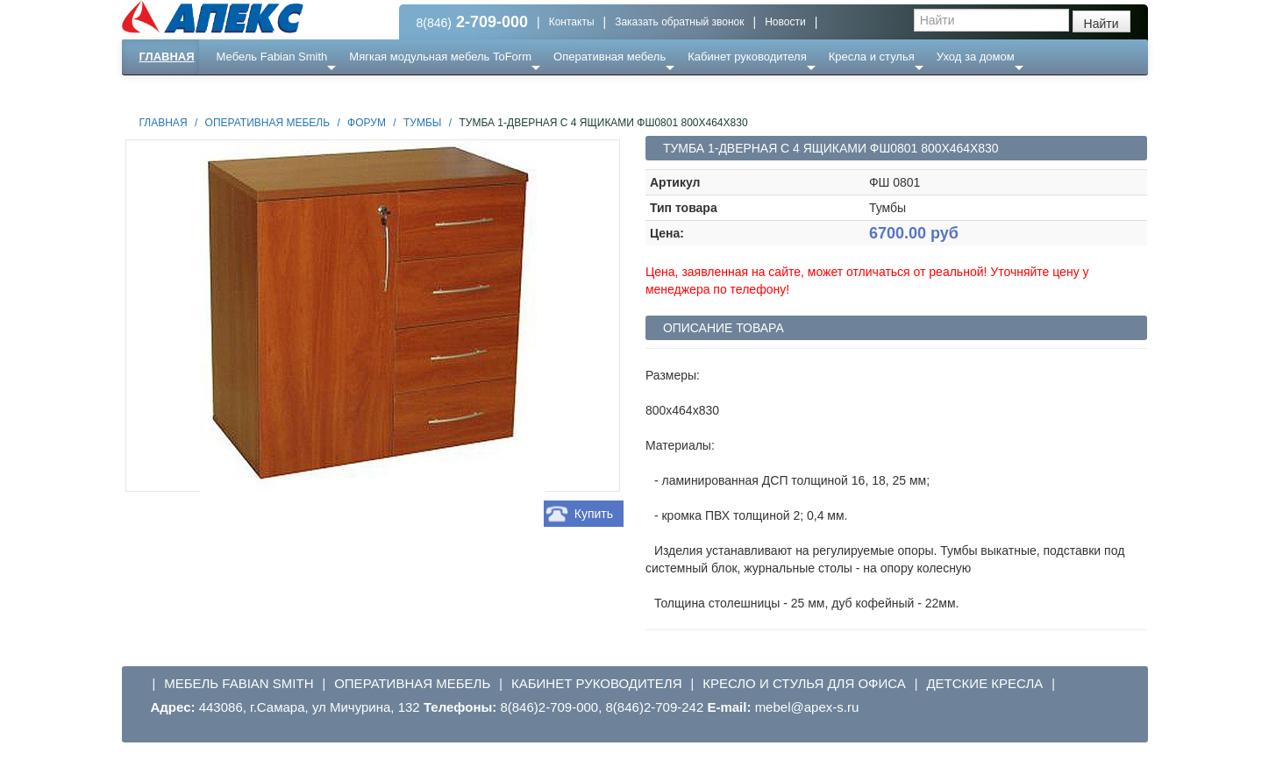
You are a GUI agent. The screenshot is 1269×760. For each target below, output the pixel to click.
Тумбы (422, 123)
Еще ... (245, 91)
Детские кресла (984, 683)
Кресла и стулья (872, 56)
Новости (785, 22)
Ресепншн (311, 91)
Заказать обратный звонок (679, 22)
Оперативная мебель (609, 56)
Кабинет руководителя (747, 56)
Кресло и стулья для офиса (804, 683)
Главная (167, 56)
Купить (593, 514)
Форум (366, 123)
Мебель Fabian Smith (272, 56)
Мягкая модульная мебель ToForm (440, 56)
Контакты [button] (572, 22)
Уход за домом (976, 56)
